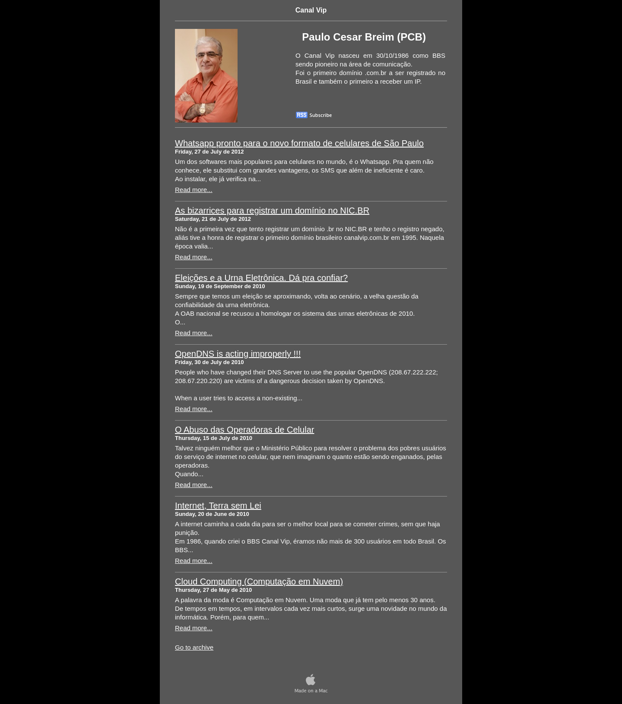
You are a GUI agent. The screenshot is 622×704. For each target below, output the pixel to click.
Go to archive (194, 647)
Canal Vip (311, 10)
